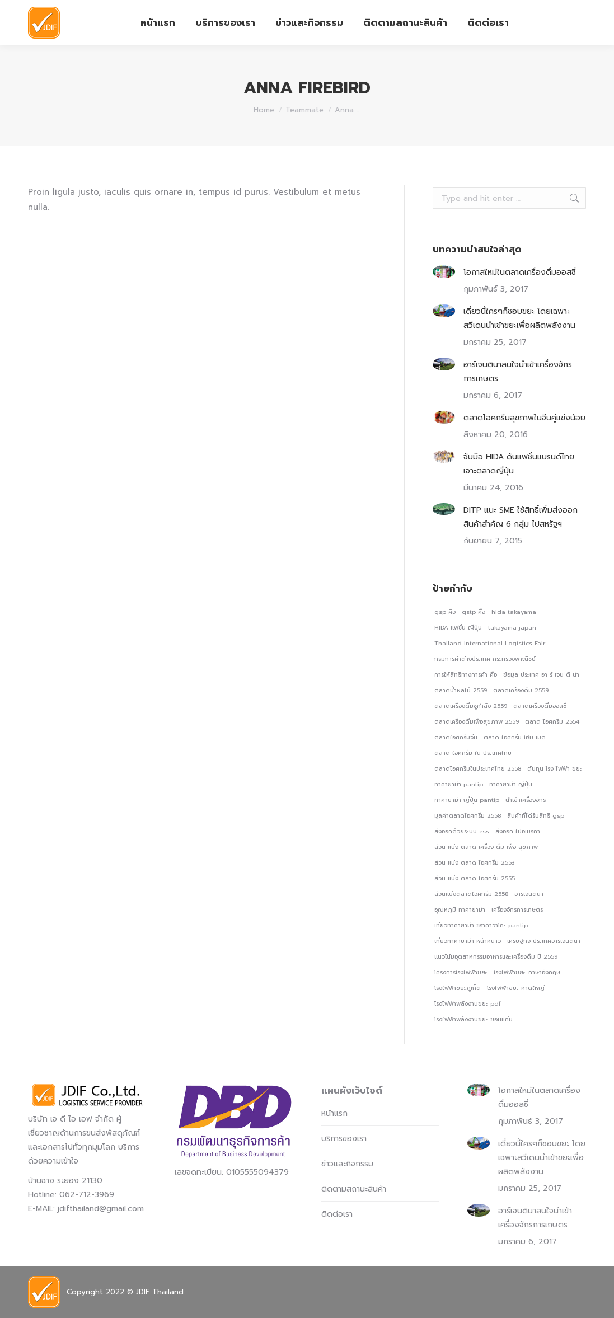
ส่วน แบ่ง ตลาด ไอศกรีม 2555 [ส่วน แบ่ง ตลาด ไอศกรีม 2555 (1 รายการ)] (474, 878)
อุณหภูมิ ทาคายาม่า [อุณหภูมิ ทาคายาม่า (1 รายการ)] (459, 909)
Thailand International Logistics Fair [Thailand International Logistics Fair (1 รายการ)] (489, 643)
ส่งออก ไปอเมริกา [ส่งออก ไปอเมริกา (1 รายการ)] (517, 831)
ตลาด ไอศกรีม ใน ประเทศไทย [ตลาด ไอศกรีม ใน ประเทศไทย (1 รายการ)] (473, 752)
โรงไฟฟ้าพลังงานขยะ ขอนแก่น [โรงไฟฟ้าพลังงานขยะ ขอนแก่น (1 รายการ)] (473, 1019)
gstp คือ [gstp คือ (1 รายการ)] (473, 611)
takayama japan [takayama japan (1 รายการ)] (512, 627)
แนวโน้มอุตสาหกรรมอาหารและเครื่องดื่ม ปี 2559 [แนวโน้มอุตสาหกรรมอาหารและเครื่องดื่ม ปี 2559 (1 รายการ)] (495, 956)
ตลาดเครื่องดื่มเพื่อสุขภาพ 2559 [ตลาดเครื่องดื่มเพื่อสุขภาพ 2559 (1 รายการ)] (476, 721)
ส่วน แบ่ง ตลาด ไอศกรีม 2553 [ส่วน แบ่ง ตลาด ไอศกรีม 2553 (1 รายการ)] (474, 862)
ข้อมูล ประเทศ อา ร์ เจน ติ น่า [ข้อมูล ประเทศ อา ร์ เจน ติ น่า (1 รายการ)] (541, 674)
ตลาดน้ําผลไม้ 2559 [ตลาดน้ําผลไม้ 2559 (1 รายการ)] (460, 690)
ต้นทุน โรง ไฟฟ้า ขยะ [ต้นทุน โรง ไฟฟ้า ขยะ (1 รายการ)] (554, 768)
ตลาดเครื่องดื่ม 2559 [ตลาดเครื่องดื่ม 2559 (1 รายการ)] (521, 690)
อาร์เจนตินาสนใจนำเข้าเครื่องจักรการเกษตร (517, 371)
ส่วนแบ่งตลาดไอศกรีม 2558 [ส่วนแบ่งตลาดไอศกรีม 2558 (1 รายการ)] (471, 893)
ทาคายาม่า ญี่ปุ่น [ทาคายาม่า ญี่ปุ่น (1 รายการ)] (510, 784)
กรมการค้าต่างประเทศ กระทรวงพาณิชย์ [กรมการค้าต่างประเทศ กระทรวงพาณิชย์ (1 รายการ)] (485, 658)
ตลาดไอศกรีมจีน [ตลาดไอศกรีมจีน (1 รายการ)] (455, 737)
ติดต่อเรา (337, 1214)
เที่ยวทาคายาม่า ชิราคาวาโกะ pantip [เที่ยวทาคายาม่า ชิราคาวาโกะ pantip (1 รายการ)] (481, 925)
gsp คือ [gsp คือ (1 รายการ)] (445, 611)
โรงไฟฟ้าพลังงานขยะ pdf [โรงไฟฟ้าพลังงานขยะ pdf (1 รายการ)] (467, 1003)
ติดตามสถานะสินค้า (353, 1189)
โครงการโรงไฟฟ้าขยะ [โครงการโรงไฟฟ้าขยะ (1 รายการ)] (461, 972)
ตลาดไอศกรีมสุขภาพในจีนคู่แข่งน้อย (524, 418)
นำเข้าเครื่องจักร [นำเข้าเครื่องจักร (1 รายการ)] (525, 799)
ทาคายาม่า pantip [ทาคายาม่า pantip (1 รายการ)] (458, 784)
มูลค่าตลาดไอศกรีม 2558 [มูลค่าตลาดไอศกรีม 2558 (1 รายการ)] (467, 815)
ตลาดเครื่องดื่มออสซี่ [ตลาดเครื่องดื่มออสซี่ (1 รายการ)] (539, 705)
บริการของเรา (344, 1139)
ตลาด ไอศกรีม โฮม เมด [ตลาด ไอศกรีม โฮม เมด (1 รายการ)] (515, 737)
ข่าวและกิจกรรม (347, 1164)
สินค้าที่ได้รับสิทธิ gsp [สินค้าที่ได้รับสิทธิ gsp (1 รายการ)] (535, 815)
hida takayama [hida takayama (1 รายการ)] (513, 611)
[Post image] (444, 271)
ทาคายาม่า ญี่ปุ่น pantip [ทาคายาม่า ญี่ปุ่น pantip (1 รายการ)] (466, 799)
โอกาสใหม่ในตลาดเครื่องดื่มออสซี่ (519, 272)
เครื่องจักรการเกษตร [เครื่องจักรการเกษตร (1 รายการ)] (517, 909)
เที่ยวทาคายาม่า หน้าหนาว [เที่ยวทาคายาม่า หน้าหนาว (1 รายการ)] (467, 940)
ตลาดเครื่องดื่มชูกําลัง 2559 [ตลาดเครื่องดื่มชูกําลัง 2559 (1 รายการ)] (470, 705)
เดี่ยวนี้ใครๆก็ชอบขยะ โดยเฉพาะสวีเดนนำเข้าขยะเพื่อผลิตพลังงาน (519, 318)
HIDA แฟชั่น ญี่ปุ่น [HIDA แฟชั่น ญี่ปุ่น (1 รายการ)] (458, 627)
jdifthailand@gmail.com (101, 1208)
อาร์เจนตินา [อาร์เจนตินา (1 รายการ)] (528, 893)
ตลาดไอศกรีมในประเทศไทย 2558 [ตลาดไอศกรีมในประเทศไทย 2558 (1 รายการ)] (477, 768)
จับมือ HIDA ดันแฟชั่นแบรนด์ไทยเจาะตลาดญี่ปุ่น (518, 464)
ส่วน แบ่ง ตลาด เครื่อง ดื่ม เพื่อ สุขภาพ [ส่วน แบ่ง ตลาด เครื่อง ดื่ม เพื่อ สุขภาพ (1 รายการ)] (486, 846)
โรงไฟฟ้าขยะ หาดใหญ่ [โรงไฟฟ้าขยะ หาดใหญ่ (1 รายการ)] (516, 987)
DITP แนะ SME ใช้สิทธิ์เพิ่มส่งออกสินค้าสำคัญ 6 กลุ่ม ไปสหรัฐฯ (520, 517)
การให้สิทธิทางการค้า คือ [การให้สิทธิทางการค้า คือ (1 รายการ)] (465, 674)
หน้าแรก (334, 1113)
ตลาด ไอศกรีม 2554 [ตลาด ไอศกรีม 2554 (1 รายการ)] (552, 721)
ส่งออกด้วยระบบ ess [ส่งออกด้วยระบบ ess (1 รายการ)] (461, 831)
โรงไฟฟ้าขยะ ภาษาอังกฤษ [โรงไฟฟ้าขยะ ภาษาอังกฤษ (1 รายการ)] (527, 972)
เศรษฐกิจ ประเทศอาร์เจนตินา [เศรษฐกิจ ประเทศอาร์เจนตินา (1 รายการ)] (543, 940)
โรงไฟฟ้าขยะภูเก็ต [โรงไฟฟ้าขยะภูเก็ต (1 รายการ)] (457, 987)
